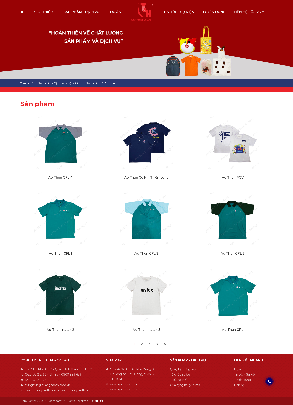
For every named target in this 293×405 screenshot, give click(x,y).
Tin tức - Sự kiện (178, 12)
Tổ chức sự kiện (181, 374)
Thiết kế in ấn (179, 380)
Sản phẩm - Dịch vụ (81, 12)
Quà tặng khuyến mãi (185, 385)
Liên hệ (240, 12)
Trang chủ (22, 12)
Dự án (115, 12)
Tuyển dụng (213, 12)
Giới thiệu (43, 12)
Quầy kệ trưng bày (183, 369)
